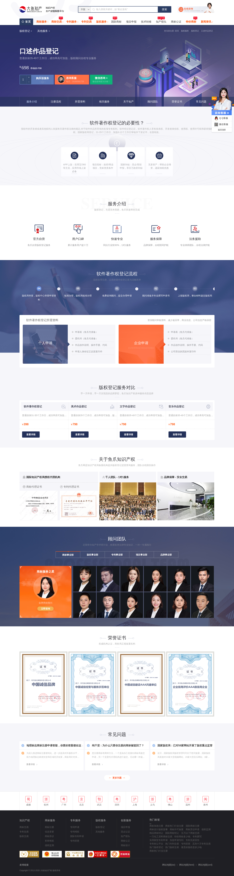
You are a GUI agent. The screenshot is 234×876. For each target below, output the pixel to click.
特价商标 (191, 21)
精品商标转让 (156, 833)
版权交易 (24, 836)
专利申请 (74, 827)
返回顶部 (222, 130)
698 (25, 67)
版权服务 (101, 21)
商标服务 (41, 21)
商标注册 (49, 827)
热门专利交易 (172, 843)
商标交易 (57, 21)
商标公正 (125, 840)
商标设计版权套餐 (159, 829)
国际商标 (116, 21)
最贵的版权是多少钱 (191, 847)
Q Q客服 (221, 118)
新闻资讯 (206, 21)
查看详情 (30, 434)
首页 (28, 21)
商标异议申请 (192, 829)
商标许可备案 (176, 829)
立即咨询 (45, 608)
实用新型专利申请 (159, 840)
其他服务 (100, 831)
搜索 (164, 9)
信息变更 (49, 831)
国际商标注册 (192, 826)
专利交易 (87, 21)
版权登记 (195, 31)
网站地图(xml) (205, 864)
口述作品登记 (207, 31)
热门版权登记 (156, 847)
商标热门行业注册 (174, 826)
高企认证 (125, 831)
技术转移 (146, 21)
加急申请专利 (176, 840)
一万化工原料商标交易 (161, 836)
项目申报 (131, 21)
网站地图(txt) (168, 864)
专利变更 (74, 840)
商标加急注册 (156, 826)
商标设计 (125, 845)
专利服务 (71, 21)
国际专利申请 (77, 836)
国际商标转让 (172, 833)
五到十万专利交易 (201, 843)
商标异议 (49, 836)
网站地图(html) (186, 864)
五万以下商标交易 (190, 833)
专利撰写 (197, 836)
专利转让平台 (156, 843)
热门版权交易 (172, 847)
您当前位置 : (169, 31)
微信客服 (220, 124)
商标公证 (176, 21)
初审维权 (49, 840)
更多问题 (117, 777)
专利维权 (74, 831)
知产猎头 (161, 21)
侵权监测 (49, 845)
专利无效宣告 (192, 840)
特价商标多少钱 (182, 836)
